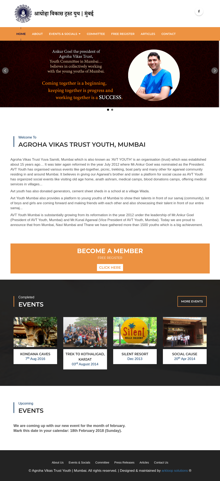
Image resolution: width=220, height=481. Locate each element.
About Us (58, 462)
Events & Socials (63, 33)
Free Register (122, 33)
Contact (168, 33)
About (37, 33)
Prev (5, 70)
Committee (96, 33)
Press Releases (124, 462)
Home (21, 33)
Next (214, 70)
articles (148, 33)
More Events (192, 301)
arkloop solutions (175, 470)
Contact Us (161, 462)
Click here (110, 267)
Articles (144, 462)
